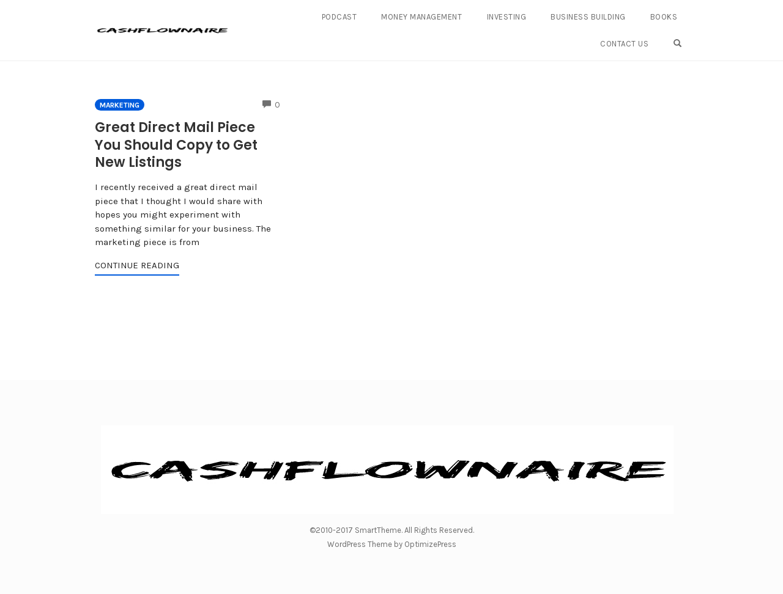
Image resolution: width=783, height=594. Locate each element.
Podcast (339, 16)
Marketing (119, 105)
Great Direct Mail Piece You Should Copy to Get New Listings (176, 145)
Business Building (588, 16)
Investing (507, 16)
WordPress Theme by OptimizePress (391, 544)
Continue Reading (137, 265)
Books (664, 16)
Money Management (421, 16)
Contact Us (624, 43)
